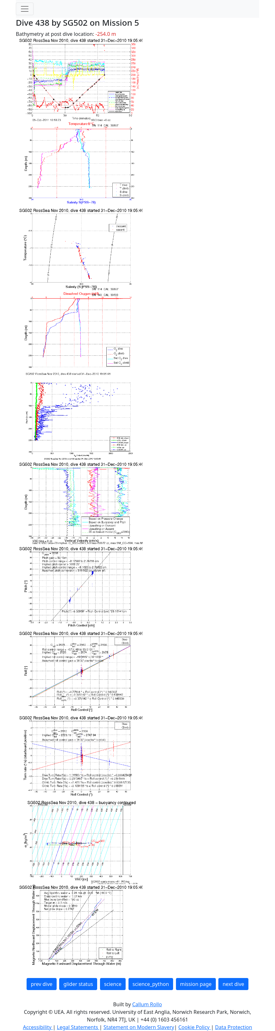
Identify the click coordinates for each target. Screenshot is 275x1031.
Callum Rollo (147, 1004)
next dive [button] (233, 984)
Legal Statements (78, 1027)
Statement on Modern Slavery (138, 1027)
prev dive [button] (41, 984)
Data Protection (233, 1027)
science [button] (113, 984)
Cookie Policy (194, 1027)
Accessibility (38, 1027)
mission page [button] (196, 984)
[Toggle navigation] (25, 9)
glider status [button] (78, 984)
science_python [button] (151, 984)
